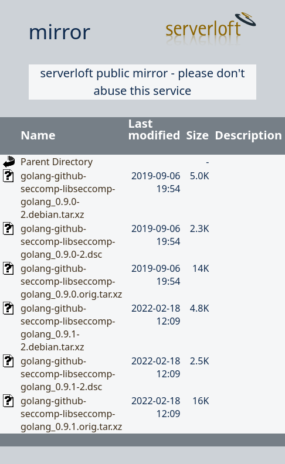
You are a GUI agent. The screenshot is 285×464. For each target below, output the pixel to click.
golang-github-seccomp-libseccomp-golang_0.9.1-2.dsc (68, 373)
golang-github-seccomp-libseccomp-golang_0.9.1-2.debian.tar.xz (68, 327)
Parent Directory (57, 161)
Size (197, 135)
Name (38, 135)
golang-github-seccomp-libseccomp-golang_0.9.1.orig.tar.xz (71, 413)
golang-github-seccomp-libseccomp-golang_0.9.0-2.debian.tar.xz (68, 195)
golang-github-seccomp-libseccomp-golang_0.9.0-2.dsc (68, 241)
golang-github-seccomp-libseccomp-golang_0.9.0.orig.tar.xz (71, 281)
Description (248, 135)
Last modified (154, 129)
